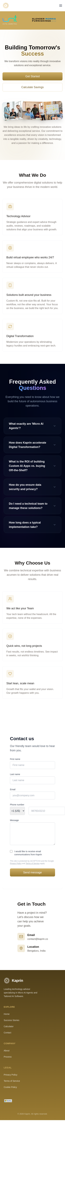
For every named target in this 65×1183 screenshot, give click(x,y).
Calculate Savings (32, 87)
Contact (7, 1032)
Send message (32, 872)
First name (15, 759)
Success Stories (11, 1020)
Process (8, 1057)
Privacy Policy (16, 863)
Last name (15, 774)
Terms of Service (32, 863)
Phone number (17, 804)
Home (6, 1014)
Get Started (32, 76)
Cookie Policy (10, 1087)
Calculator (9, 1026)
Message (14, 820)
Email (12, 789)
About (6, 1050)
